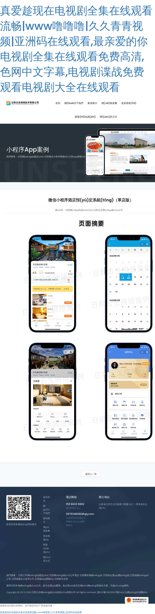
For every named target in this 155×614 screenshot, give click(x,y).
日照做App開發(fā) (44, 578)
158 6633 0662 (75, 504)
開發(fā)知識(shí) (85, 117)
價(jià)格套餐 (109, 103)
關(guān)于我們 (73, 103)
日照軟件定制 (61, 578)
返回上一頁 (91, 473)
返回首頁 (46, 498)
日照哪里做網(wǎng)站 (91, 575)
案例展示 (92, 103)
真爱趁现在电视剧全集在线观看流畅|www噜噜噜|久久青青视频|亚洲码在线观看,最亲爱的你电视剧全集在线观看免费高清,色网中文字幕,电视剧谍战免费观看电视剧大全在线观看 (76, 49)
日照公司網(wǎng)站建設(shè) (33, 575)
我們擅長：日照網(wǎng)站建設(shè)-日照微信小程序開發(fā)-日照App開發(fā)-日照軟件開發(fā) (54, 156)
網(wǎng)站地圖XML (137, 592)
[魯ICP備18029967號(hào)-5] (112, 592)
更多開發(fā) (128, 103)
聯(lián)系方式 (108, 117)
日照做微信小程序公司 (23, 578)
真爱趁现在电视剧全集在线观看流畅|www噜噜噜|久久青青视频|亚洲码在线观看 (41, 612)
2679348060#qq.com (80, 514)
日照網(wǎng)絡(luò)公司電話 (64, 575)
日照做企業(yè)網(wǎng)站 (116, 575)
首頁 (57, 103)
